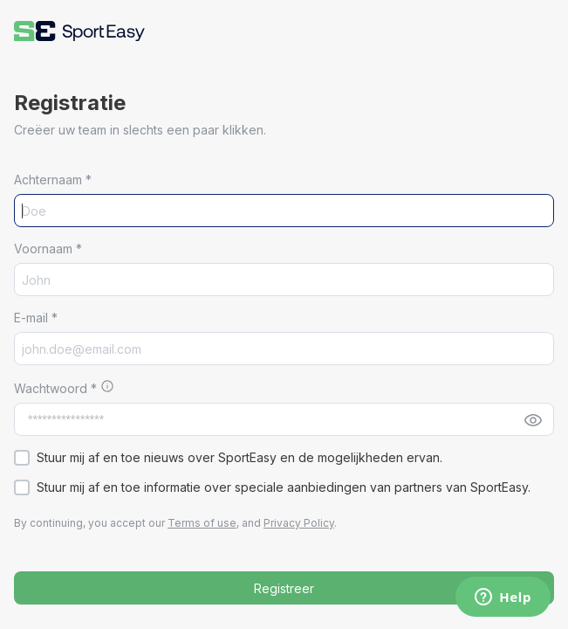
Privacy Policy (298, 522)
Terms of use (202, 522)
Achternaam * (53, 179)
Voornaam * (48, 248)
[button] (79, 31)
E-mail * (36, 317)
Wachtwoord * (57, 388)
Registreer (284, 588)
